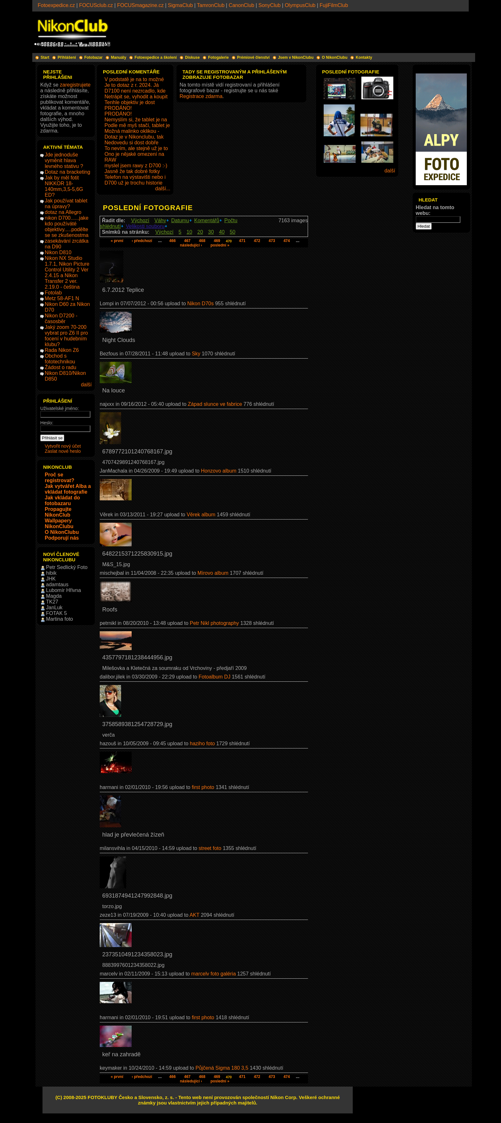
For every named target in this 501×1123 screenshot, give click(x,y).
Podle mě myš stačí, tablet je (137, 125)
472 (257, 241)
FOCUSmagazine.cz (140, 5)
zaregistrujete (75, 84)
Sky (196, 353)
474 (286, 241)
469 (217, 241)
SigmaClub (180, 5)
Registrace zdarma (201, 96)
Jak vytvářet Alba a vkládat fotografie (68, 489)
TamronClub (210, 5)
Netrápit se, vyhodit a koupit (135, 96)
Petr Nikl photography (214, 623)
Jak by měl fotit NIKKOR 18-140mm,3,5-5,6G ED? (64, 186)
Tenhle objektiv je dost (129, 102)
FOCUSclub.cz (96, 5)
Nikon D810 (58, 252)
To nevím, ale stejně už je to (136, 148)
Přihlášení (67, 57)
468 (202, 241)
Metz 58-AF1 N (62, 298)
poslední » (220, 245)
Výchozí (140, 220)
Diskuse (192, 57)
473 (272, 241)
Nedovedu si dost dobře (131, 142)
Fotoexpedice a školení (156, 57)
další (86, 384)
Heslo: (46, 422)
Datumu (180, 220)
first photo (203, 787)
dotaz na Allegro (63, 212)
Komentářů (206, 220)
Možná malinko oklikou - (131, 131)
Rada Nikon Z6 (62, 350)
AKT (194, 915)
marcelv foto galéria (213, 973)
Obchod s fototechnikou (60, 358)
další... (162, 188)
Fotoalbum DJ (215, 676)
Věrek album (201, 514)
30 (211, 232)
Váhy (160, 220)
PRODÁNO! (118, 108)
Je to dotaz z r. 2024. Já (131, 85)
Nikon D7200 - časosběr (61, 318)
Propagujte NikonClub (58, 512)
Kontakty (364, 57)
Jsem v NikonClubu (295, 57)
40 (222, 232)
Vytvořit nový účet (63, 446)
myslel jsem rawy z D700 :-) (135, 165)
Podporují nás (62, 538)
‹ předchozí (142, 241)
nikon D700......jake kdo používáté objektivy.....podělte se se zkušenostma (67, 226)
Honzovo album (218, 471)
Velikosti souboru (145, 226)
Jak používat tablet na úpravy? (66, 203)
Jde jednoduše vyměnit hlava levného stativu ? (64, 160)
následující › (191, 245)
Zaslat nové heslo (63, 451)
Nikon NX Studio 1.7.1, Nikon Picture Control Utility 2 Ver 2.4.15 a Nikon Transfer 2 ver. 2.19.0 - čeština (67, 272)
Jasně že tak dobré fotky (132, 171)
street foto (210, 848)
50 (232, 232)
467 (187, 241)
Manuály (118, 57)
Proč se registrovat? (59, 477)
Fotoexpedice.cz (56, 5)
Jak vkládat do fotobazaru (62, 500)
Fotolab (53, 292)
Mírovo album (212, 573)
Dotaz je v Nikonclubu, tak (134, 137)
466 (172, 241)
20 (200, 232)
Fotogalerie (218, 57)
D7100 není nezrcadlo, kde (135, 91)
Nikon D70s (200, 303)
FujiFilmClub (334, 5)
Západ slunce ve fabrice (215, 404)
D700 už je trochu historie (133, 183)
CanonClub (241, 5)
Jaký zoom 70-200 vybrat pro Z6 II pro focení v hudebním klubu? (66, 335)
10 (189, 232)
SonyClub (269, 5)
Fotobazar (93, 57)
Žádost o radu (60, 367)
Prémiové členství (253, 57)
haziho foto (202, 743)
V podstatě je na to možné (134, 79)
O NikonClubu (334, 57)
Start (45, 57)
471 (242, 241)
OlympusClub (300, 5)
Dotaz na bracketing (67, 172)
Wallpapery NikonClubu (59, 523)
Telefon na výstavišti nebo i (135, 177)
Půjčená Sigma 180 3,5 (222, 1068)
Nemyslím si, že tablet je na (135, 119)
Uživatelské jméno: (59, 408)
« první (117, 241)
